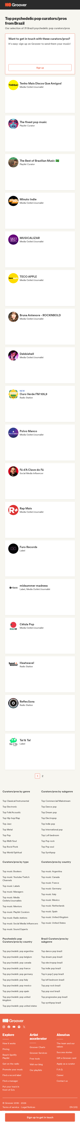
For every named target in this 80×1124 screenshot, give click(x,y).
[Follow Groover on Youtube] (14, 1027)
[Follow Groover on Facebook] (9, 1027)
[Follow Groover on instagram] (4, 1027)
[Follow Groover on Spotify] (19, 1027)
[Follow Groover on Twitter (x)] (24, 1027)
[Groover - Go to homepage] (40, 1021)
